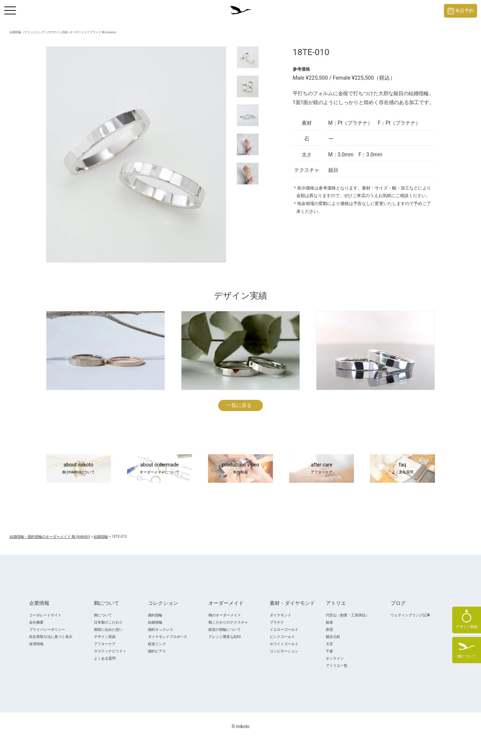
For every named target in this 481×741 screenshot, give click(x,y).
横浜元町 (333, 637)
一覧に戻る (239, 405)
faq (402, 469)
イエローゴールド (284, 629)
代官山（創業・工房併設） (347, 615)
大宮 (329, 644)
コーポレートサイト (45, 615)
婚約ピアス (157, 651)
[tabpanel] (136, 154)
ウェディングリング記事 (410, 615)
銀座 (329, 622)
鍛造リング (157, 644)
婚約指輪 (155, 615)
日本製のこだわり (108, 622)
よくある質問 (105, 658)
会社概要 (36, 622)
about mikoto (78, 469)
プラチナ (277, 622)
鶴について (103, 615)
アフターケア (105, 644)
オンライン (335, 658)
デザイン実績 (105, 637)
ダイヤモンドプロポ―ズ (167, 637)
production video (240, 469)
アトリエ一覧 (336, 666)
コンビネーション (284, 651)
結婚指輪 (155, 622)
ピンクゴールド (282, 637)
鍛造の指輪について (224, 629)
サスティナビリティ (110, 651)
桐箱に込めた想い (108, 629)
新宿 (329, 629)
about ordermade (159, 469)
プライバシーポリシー (47, 629)
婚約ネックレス (160, 629)
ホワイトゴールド (284, 644)
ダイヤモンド (280, 615)
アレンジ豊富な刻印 (224, 637)
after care (321, 469)
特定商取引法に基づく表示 (50, 637)
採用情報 (36, 644)
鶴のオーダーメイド (224, 615)
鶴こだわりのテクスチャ (228, 622)
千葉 (329, 651)
